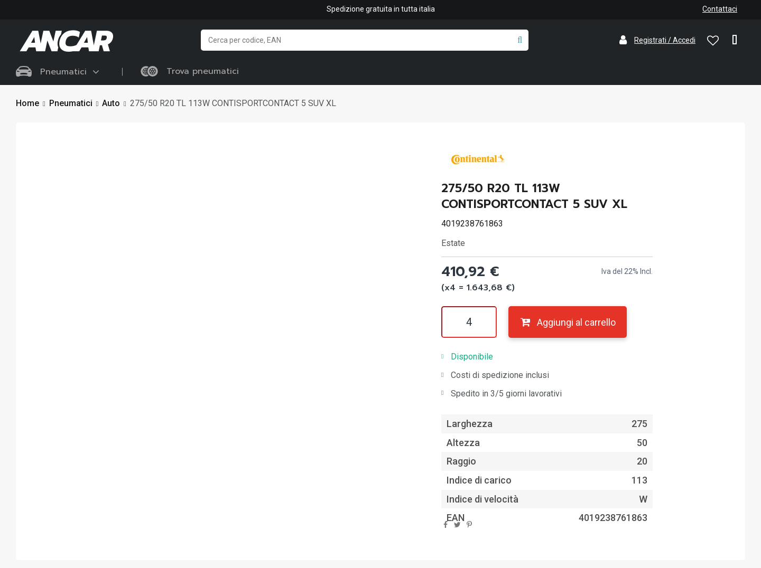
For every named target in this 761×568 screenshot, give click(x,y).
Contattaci (719, 9)
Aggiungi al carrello (567, 322)
